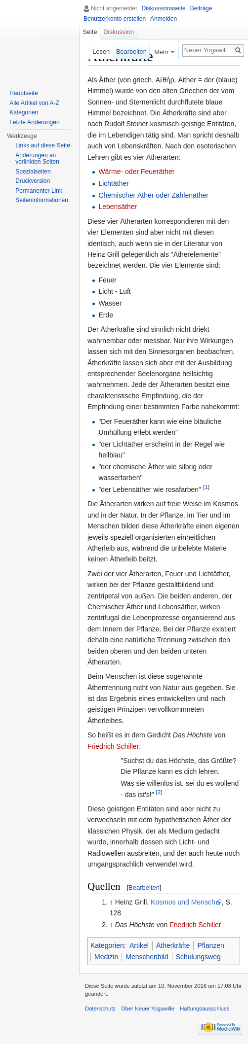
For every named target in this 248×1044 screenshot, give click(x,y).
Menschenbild (146, 957)
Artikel (139, 945)
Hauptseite (23, 93)
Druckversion (32, 180)
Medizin (106, 957)
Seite (90, 31)
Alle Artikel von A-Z (34, 103)
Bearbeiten (144, 887)
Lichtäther (113, 183)
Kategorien (107, 945)
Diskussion (118, 31)
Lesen (101, 51)
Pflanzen (210, 945)
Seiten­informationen (41, 200)
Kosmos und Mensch (183, 902)
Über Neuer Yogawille (147, 1008)
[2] (159, 792)
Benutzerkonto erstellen (114, 18)
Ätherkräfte (173, 945)
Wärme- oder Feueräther (136, 171)
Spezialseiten (32, 171)
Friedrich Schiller (113, 746)
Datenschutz (100, 1008)
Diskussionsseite (163, 8)
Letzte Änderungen (34, 122)
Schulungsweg (198, 957)
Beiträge (201, 8)
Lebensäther (117, 206)
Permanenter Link (38, 190)
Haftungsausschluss (204, 1008)
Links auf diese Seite (42, 145)
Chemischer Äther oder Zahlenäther (153, 195)
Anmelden (163, 18)
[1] (206, 487)
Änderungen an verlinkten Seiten (37, 159)
